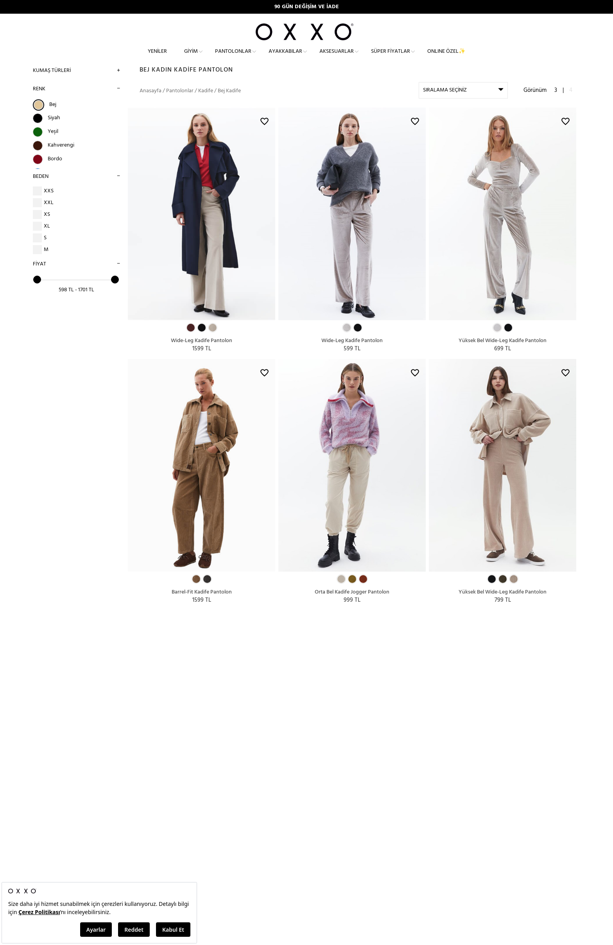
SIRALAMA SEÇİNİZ (445, 101)
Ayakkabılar (285, 56)
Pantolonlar (233, 56)
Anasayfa (150, 101)
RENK (39, 99)
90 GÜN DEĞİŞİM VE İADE (306, 6)
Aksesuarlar (336, 56)
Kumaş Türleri (52, 81)
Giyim (191, 56)
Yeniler (157, 56)
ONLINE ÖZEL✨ (446, 56)
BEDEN (40, 187)
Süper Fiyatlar (390, 56)
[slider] (37, 290)
